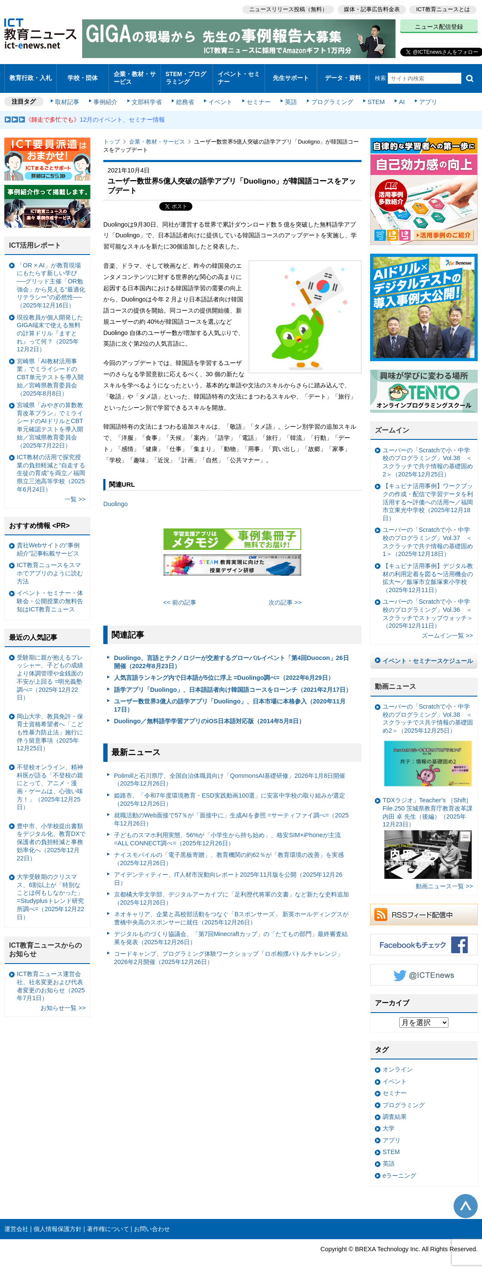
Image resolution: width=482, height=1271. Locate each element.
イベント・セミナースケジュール (428, 654)
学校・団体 (83, 75)
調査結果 (395, 1110)
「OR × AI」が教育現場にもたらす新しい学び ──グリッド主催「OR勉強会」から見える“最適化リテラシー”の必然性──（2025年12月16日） (51, 279)
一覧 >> (75, 492)
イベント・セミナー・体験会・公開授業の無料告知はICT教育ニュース (50, 594)
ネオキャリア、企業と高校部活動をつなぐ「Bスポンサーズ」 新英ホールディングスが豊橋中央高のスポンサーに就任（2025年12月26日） (231, 911)
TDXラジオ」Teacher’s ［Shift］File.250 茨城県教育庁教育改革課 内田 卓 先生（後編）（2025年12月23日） (428, 831)
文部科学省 (147, 95)
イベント (220, 95)
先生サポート (291, 75)
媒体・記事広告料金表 (371, 9)
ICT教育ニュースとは (443, 9)
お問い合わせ (152, 1222)
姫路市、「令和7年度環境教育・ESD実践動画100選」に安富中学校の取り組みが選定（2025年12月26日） (230, 793)
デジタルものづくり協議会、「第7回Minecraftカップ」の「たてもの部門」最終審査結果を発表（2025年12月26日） (231, 931)
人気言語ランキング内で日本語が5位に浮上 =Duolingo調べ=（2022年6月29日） (224, 671)
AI (398, 95)
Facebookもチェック (424, 938)
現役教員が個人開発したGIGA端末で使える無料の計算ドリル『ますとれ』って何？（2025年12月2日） (50, 327)
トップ (111, 135)
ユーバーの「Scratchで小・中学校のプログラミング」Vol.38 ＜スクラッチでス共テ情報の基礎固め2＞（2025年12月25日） (428, 741)
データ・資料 (343, 75)
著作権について (108, 1222)
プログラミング (330, 95)
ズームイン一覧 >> (447, 629)
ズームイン (392, 423)
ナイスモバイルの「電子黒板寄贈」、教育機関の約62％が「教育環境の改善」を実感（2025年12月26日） (229, 852)
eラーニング (399, 1169)
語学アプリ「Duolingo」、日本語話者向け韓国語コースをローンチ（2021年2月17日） (233, 683)
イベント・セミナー (238, 75)
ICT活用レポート (35, 239)
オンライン (398, 1063)
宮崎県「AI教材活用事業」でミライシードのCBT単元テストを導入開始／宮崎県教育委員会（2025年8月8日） (50, 370)
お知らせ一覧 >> (63, 1001)
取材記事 (69, 95)
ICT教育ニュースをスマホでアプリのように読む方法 (50, 567)
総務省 (185, 95)
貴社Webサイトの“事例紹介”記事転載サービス (48, 542)
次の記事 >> (285, 596)
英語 (289, 95)
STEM (373, 95)
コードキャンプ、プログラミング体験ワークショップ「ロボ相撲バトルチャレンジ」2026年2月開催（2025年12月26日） (228, 951)
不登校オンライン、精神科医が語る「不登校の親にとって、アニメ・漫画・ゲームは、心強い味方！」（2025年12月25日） (50, 780)
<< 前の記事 (179, 596)
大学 (389, 1121)
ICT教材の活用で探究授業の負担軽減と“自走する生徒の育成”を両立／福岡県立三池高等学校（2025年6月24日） (51, 466)
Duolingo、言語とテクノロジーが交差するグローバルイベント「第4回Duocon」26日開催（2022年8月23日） (231, 655)
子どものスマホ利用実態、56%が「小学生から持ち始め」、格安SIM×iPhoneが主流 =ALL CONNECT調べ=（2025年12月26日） (227, 832)
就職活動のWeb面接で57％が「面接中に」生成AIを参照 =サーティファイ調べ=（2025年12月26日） (231, 812)
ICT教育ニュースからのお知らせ (45, 943)
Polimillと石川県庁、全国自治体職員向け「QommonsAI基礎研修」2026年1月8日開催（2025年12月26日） (230, 773)
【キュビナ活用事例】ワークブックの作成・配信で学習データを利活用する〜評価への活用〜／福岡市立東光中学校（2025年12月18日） (428, 495)
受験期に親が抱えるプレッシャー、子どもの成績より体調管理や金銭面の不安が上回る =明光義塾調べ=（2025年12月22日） (50, 671)
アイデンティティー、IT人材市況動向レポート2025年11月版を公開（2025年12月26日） (228, 872)
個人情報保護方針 (58, 1222)
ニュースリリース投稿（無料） (286, 9)
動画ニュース (395, 680)
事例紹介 (107, 95)
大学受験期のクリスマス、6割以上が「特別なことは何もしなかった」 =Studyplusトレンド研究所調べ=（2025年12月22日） (50, 890)
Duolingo (115, 497)
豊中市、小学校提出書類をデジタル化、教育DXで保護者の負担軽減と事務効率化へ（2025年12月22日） (51, 835)
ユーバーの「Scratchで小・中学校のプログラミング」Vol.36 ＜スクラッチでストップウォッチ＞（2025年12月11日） (428, 607)
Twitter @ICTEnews (424, 968)
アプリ (424, 95)
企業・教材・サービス (134, 75)
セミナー (257, 95)
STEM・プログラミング (186, 75)
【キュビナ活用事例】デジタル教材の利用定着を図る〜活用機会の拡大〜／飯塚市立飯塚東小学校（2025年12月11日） (428, 571)
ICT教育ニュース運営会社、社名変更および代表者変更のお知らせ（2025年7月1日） (51, 979)
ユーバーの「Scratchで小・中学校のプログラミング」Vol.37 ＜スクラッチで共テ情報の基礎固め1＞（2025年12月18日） (428, 535)
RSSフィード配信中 (424, 908)
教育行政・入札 (30, 75)
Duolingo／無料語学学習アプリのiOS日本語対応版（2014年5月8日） (209, 714)
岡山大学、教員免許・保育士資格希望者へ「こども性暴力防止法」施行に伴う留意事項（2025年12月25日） (50, 726)
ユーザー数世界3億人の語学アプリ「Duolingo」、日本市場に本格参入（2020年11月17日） (230, 698)
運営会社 (16, 1222)
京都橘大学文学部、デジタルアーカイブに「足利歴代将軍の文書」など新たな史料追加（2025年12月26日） (231, 892)
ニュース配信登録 (439, 25)
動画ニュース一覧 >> (444, 879)
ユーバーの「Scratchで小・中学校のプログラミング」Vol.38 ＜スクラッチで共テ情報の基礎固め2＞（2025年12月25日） (428, 455)
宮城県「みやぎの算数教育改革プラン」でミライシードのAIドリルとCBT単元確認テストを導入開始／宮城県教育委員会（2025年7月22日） (50, 418)
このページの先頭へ (466, 1200)
